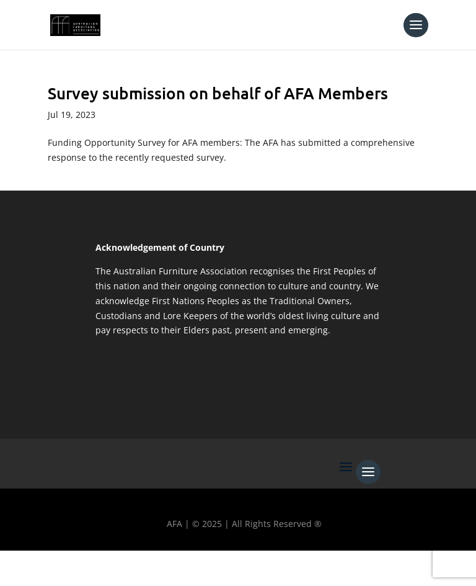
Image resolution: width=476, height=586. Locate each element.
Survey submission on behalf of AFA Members (218, 93)
